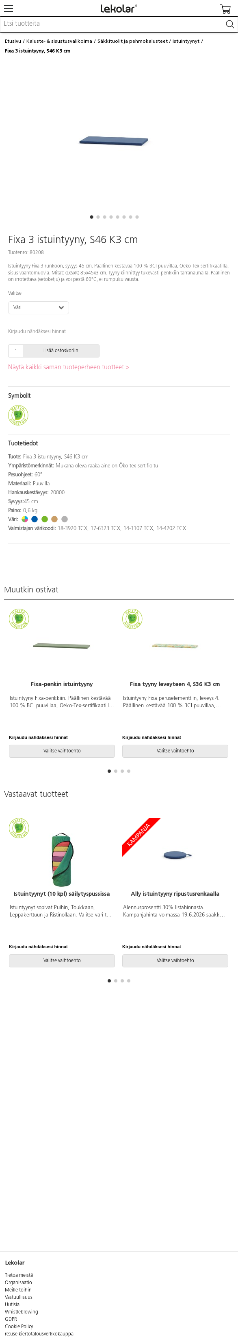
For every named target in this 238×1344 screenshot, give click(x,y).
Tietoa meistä (19, 1275)
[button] (91, 217)
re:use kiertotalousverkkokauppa (39, 1334)
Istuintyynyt (186, 41)
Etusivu (13, 41)
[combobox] (119, 24)
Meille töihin (18, 1290)
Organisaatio (18, 1282)
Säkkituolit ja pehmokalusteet (132, 41)
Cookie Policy (19, 1326)
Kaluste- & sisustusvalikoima (59, 41)
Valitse (15, 293)
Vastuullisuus (18, 1297)
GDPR (11, 1319)
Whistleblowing (21, 1312)
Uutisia (12, 1304)
